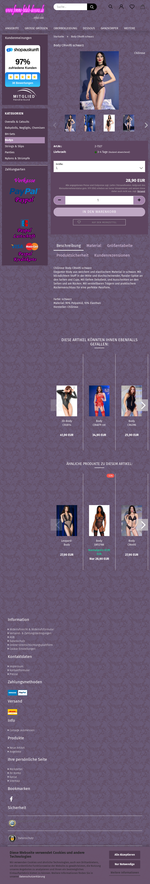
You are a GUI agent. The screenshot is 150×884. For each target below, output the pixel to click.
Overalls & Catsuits (17, 121)
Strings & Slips (14, 146)
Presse (13, 674)
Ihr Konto (14, 773)
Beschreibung (68, 245)
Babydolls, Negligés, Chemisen (25, 127)
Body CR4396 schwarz (132, 422)
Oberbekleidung (65, 28)
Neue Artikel (16, 747)
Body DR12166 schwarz (99, 542)
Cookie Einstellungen (21, 649)
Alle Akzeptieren (125, 854)
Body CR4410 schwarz (132, 542)
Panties (9, 152)
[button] (121, 7)
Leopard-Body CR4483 (66, 542)
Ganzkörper (109, 28)
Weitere (129, 28)
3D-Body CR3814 (67, 422)
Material (93, 245)
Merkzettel (15, 769)
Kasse (12, 777)
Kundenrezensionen (112, 255)
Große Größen (36, 28)
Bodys (9, 140)
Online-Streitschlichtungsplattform (30, 645)
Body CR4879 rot (99, 422)
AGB (11, 637)
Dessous (89, 28)
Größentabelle (120, 245)
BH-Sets (10, 134)
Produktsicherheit (72, 255)
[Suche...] (92, 7)
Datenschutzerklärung (32, 876)
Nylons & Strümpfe (17, 158)
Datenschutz (16, 641)
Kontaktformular (19, 670)
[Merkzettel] (132, 7)
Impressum (15, 666)
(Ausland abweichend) (119, 152)
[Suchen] (110, 7)
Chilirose (139, 53)
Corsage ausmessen (21, 730)
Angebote (12, 28)
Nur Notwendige (125, 864)
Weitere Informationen (125, 872)
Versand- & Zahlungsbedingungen (29, 633)
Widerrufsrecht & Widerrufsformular (31, 629)
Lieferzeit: (60, 152)
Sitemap (14, 781)
